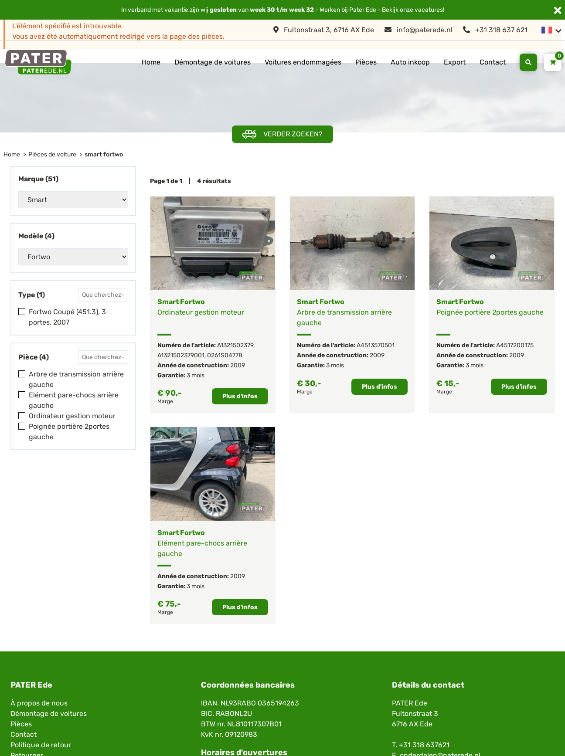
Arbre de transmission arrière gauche (76, 379)
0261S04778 (224, 355)
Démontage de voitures (212, 62)
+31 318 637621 (424, 745)
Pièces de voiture (52, 154)
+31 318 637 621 (495, 30)
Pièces (366, 62)
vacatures (429, 10)
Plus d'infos (240, 396)
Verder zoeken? (282, 134)
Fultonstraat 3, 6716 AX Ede (323, 30)
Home (151, 62)
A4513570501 (376, 345)
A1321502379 (235, 345)
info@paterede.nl (419, 30)
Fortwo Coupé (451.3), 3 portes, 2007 (67, 317)
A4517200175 (515, 345)
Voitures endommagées (303, 62)
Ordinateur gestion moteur (72, 416)
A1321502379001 (180, 355)
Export (455, 62)
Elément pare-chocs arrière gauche (74, 400)
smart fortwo (104, 154)
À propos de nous (39, 703)
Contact (493, 62)
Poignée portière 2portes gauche (69, 431)
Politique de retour (40, 745)
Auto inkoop (410, 62)
